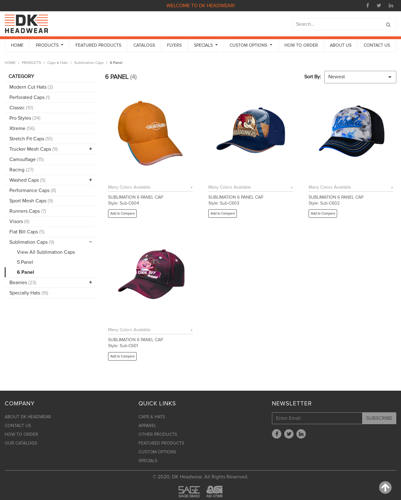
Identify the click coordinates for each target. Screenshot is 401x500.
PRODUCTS (31, 62)
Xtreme (22, 128)
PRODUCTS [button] (48, 45)
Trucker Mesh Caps (33, 149)
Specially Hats (28, 293)
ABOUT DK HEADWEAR (28, 416)
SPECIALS (147, 460)
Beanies (22, 282)
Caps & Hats (57, 62)
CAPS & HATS (151, 416)
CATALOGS (144, 45)
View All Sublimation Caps (46, 252)
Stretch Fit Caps (31, 139)
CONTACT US (377, 45)
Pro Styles (24, 118)
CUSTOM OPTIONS (157, 452)
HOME (17, 45)
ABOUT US (341, 45)
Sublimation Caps (89, 62)
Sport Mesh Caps (31, 201)
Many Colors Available (129, 187)
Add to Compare (122, 213)
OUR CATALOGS (21, 443)
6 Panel (25, 272)
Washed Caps (27, 180)
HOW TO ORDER (301, 45)
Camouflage (26, 159)
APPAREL (147, 425)
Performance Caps (32, 190)
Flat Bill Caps (26, 232)
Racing (21, 170)
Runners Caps (27, 211)
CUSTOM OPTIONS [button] (249, 45)
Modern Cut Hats (31, 87)
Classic (21, 108)
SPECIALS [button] (204, 45)
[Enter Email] (317, 418)
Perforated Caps (29, 97)
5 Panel (25, 262)
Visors (19, 221)
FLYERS (174, 45)
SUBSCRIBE (379, 418)
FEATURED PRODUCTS (98, 45)
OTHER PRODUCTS (157, 434)
